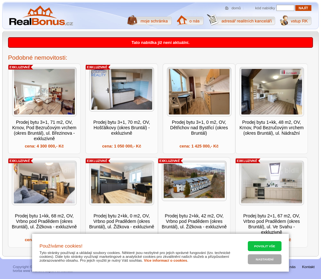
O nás (291, 267)
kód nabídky (265, 8)
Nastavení (264, 259)
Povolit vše (264, 246)
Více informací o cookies (165, 260)
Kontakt (308, 267)
